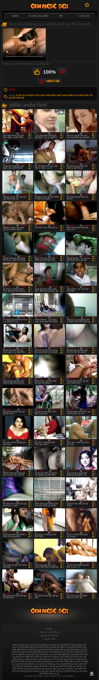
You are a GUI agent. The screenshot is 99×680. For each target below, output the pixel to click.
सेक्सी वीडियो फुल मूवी (69, 664)
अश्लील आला (84, 16)
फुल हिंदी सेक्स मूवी (34, 650)
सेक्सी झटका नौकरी (76, 95)
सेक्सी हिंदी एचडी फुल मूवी (49, 666)
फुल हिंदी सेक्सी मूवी (16, 98)
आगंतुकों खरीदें (49, 639)
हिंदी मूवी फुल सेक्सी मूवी (43, 669)
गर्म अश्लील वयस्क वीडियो (38, 16)
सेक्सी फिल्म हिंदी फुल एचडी (53, 657)
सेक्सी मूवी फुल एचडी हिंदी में (54, 662)
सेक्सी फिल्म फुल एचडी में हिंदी (28, 654)
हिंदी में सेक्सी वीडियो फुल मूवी (56, 671)
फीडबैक (49, 629)
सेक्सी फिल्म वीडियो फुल (34, 657)
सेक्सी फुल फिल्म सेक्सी (33, 659)
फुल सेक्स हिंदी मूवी (49, 6)
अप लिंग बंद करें (21, 95)
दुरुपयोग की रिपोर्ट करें (49, 636)
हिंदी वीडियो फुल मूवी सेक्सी (77, 671)
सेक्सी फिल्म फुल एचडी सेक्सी (50, 654)
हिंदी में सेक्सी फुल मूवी (37, 671)
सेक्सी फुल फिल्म (19, 659)
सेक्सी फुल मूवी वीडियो (50, 659)
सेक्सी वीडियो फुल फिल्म (52, 664)
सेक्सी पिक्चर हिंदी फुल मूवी (43, 652)
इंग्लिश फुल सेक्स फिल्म (21, 645)
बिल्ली (31, 95)
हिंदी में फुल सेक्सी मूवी (20, 671)
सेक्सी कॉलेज (51, 95)
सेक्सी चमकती (62, 95)
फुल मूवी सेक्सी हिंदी (25, 647)
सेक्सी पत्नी (88, 95)
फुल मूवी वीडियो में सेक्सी (66, 645)
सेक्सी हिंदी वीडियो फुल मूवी (69, 666)
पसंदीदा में (87, 5)
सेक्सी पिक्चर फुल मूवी (79, 650)
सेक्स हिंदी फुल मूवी (63, 650)
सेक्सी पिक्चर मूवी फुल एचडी (22, 652)
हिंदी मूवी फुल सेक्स (27, 669)
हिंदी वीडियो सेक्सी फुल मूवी (49, 674)
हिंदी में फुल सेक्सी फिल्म (78, 669)
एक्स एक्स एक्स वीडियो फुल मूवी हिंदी (43, 645)
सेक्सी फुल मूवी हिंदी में (67, 659)
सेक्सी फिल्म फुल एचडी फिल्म (64, 652)
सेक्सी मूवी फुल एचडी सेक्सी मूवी (31, 662)
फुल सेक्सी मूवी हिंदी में (75, 647)
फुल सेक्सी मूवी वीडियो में (58, 647)
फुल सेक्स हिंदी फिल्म (40, 647)
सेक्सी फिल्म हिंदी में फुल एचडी (75, 657)
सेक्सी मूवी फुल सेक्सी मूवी (74, 662)
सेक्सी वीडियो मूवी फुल (31, 666)
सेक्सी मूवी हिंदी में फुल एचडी (32, 664)
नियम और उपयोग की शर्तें (49, 632)
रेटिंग (61, 16)
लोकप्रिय (15, 16)
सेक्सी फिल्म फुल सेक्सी (70, 654)
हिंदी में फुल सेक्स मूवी (61, 669)
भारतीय (37, 95)
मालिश (42, 95)
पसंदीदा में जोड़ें (52, 81)
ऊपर (92, 673)
